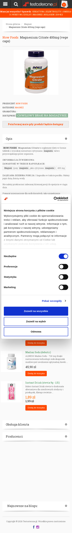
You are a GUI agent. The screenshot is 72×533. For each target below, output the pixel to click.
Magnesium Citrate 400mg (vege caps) (27, 27)
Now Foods (10, 37)
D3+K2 (59, 14)
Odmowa (36, 331)
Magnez (28, 24)
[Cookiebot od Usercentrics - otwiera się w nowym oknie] (53, 199)
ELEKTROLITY (53, 11)
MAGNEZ (38, 14)
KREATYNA (38, 11)
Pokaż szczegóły (52, 300)
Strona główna (13, 24)
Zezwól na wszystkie (36, 311)
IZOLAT (27, 14)
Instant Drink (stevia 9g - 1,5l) (42, 382)
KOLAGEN (49, 14)
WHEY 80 (17, 14)
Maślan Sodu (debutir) (38, 352)
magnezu (48, 150)
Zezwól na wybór (36, 321)
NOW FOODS (10, 147)
